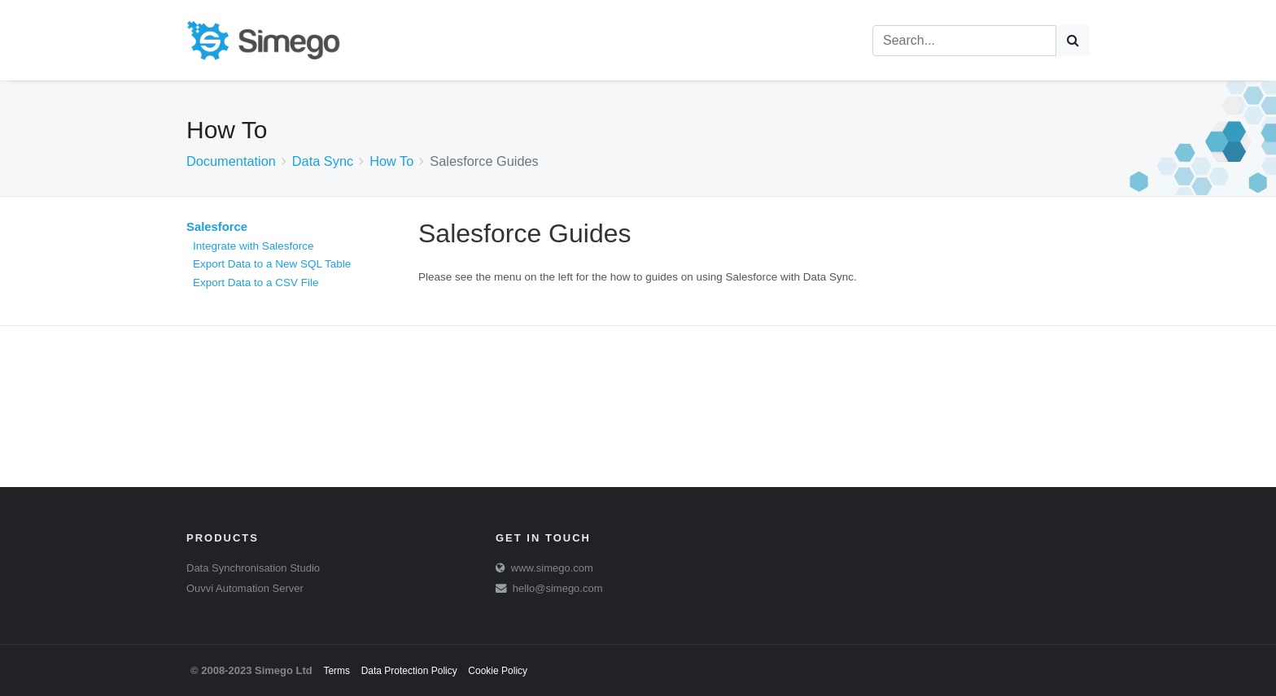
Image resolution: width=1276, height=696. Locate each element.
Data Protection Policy (409, 670)
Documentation (231, 161)
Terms (336, 670)
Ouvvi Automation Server (245, 588)
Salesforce (216, 226)
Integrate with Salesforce (253, 246)
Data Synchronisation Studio (253, 568)
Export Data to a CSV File (256, 282)
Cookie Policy (497, 670)
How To (391, 161)
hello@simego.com (558, 588)
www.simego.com (552, 568)
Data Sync (322, 161)
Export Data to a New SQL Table (272, 264)
